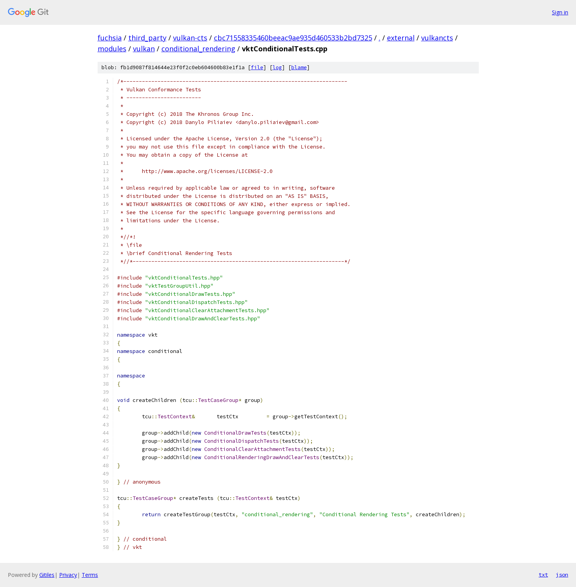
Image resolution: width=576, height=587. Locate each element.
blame (299, 67)
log (277, 67)
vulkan (144, 48)
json (562, 574)
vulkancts (437, 37)
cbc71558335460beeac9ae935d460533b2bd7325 (293, 37)
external (401, 37)
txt (543, 574)
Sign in (560, 12)
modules (112, 48)
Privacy (68, 574)
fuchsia (110, 37)
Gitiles (46, 574)
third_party (147, 37)
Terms (90, 574)
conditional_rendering (198, 48)
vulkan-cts (190, 37)
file (257, 67)
